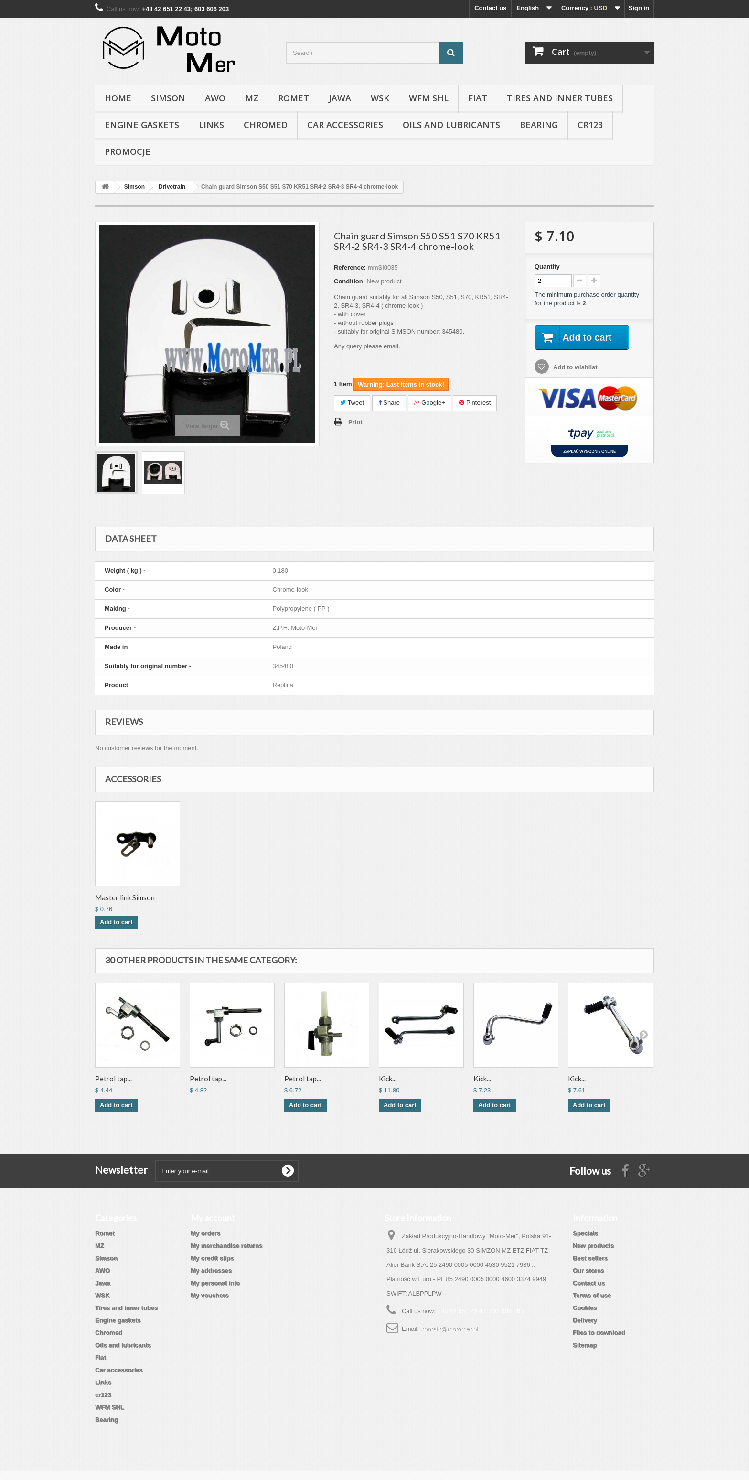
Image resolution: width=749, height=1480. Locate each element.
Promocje (127, 151)
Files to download (599, 1332)
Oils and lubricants (451, 124)
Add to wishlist (575, 367)
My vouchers (209, 1295)
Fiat (477, 98)
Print (355, 422)
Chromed (266, 124)
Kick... (387, 1078)
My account (213, 1217)
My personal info (215, 1282)
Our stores (588, 1270)
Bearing (539, 124)
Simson (168, 98)
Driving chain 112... (220, 897)
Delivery (585, 1320)
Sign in (639, 7)
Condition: (349, 281)
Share (389, 402)
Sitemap (585, 1345)
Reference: (350, 267)
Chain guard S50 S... (126, 897)
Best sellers (590, 1258)
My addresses (211, 1270)
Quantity (547, 266)
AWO (215, 98)
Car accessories (345, 124)
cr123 (590, 124)
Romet (293, 98)
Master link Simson (314, 897)
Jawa (340, 98)
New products (593, 1245)
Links (211, 124)
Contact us (490, 7)
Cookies (585, 1307)
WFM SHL (429, 98)
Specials (585, 1233)
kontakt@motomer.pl (449, 1328)
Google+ (429, 402)
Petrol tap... (113, 1078)
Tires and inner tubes (560, 98)
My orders (205, 1233)
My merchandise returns (226, 1245)
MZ (251, 98)
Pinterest (475, 402)
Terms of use (592, 1295)
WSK (380, 98)
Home (118, 98)
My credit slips (212, 1258)
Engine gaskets (142, 124)
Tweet (352, 402)
